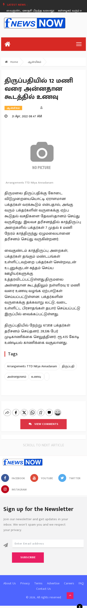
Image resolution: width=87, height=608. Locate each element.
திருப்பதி (68, 366)
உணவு (36, 376)
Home (11, 61)
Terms (38, 579)
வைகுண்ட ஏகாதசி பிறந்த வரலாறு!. (31, 10)
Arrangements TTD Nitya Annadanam (32, 366)
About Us (9, 579)
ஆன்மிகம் (34, 61)
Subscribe (27, 553)
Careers (69, 579)
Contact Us (43, 585)
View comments (43, 420)
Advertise (53, 579)
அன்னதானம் (16, 376)
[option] (33, 11)
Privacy (25, 579)
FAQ (81, 579)
